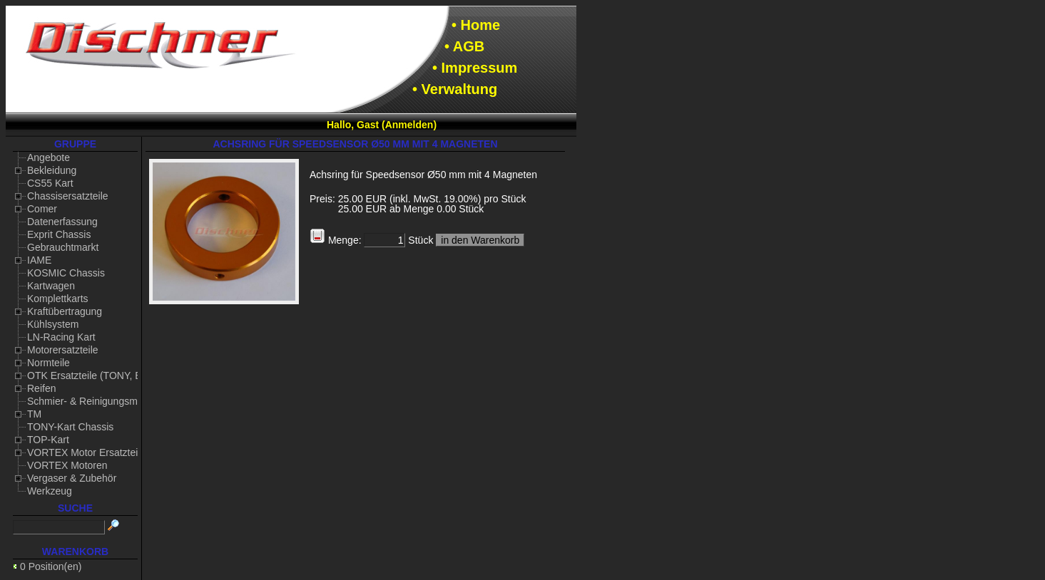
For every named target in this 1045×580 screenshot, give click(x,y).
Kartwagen (51, 285)
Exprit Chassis (59, 234)
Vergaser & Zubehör (71, 478)
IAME (39, 260)
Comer (42, 208)
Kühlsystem (52, 324)
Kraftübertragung (64, 311)
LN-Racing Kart (61, 337)
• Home (476, 25)
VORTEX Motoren (67, 465)
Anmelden (409, 124)
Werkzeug (49, 491)
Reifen (41, 388)
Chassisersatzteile (67, 196)
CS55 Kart (50, 183)
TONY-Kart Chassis (70, 427)
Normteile (48, 362)
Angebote (48, 157)
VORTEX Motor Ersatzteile (86, 452)
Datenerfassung (62, 221)
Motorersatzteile (62, 350)
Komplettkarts (57, 298)
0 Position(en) (50, 566)
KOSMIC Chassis (66, 273)
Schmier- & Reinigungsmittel (90, 401)
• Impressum (474, 68)
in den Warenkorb (480, 240)
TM (34, 414)
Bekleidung (51, 170)
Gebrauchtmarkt (62, 247)
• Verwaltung (454, 89)
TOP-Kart (48, 439)
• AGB (464, 46)
